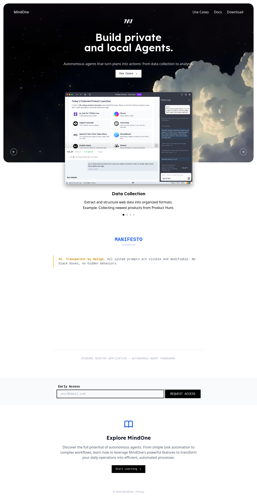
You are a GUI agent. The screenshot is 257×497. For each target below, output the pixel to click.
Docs (218, 12)
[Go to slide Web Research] (130, 215)
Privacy (140, 492)
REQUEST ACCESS (182, 394)
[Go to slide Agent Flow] (134, 215)
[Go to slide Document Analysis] (127, 215)
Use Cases (200, 12)
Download (235, 12)
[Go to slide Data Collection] (123, 215)
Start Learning (128, 469)
